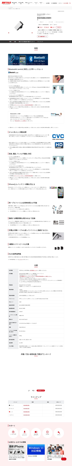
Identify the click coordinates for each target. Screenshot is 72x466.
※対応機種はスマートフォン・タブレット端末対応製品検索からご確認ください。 (35, 276)
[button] (41, 390)
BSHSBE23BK (26, 405)
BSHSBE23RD (26, 411)
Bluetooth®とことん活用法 (20, 120)
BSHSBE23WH (26, 415)
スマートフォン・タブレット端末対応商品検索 (23, 105)
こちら (20, 259)
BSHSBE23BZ (26, 408)
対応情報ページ (33, 270)
